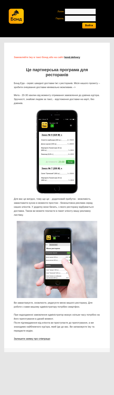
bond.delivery (72, 57)
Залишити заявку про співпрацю (32, 338)
